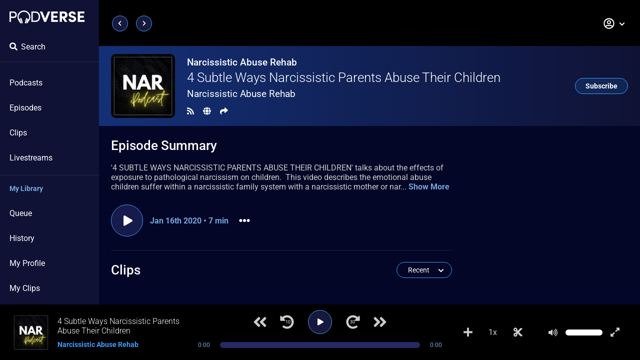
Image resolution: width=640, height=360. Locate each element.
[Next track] (380, 322)
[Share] (224, 111)
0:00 (204, 345)
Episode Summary (164, 145)
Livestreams (31, 157)
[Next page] (144, 24)
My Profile (27, 263)
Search (28, 47)
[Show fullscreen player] (615, 333)
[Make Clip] (518, 333)
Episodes (26, 107)
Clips (18, 133)
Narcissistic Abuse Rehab (242, 62)
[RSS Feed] (190, 111)
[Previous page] (120, 24)
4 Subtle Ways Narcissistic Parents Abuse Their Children (343, 77)
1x (492, 332)
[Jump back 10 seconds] (287, 322)
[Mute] (553, 333)
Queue (21, 213)
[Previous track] (260, 322)
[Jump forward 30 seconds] (353, 322)
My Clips (25, 288)
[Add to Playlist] (468, 333)
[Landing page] (47, 17)
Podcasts (26, 83)
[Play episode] (127, 220)
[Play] (320, 322)
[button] (614, 24)
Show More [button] (429, 187)
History (22, 238)
